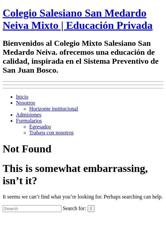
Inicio (22, 97)
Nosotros (25, 103)
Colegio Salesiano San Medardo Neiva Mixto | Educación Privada (77, 19)
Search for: (74, 208)
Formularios (29, 120)
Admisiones (28, 115)
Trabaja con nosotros (51, 132)
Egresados (40, 126)
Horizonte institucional (53, 109)
